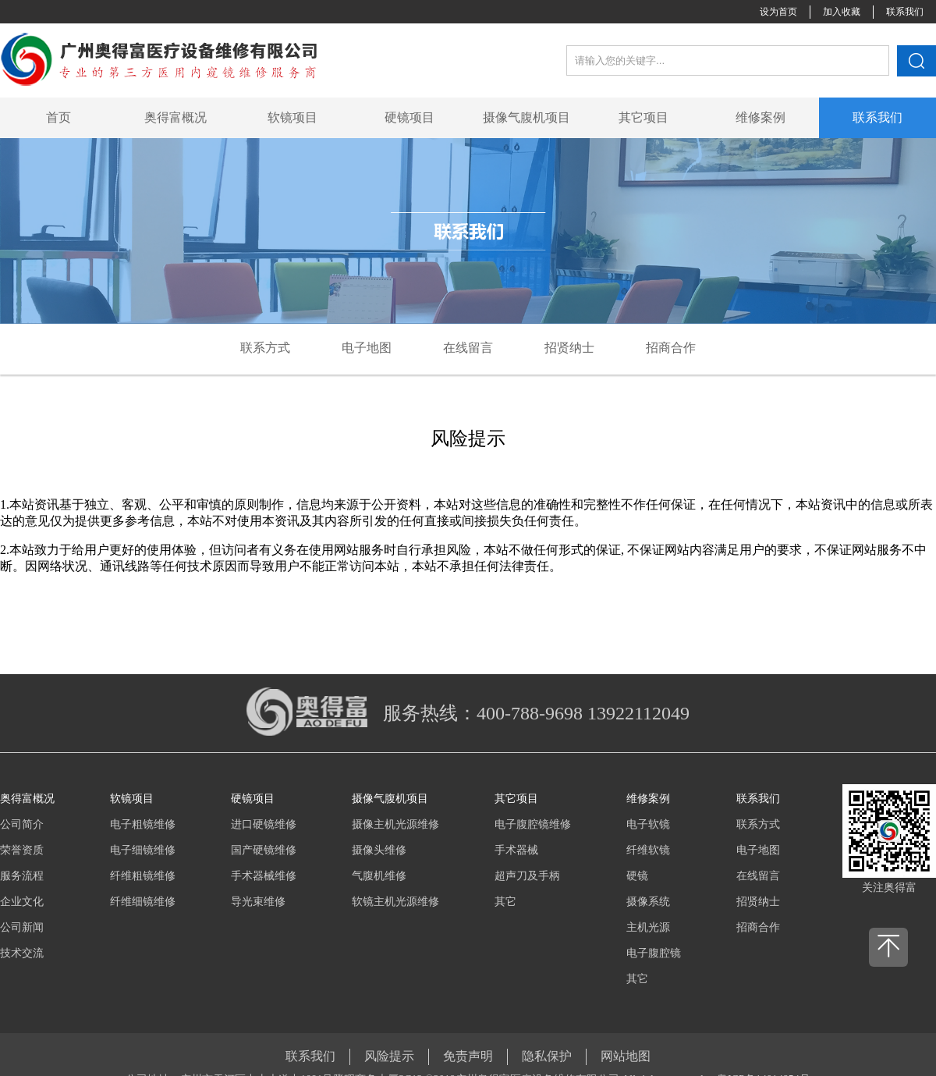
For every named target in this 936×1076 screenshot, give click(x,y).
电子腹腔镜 (653, 953)
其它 (505, 901)
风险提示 (389, 1056)
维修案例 (760, 117)
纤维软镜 (648, 850)
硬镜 (637, 876)
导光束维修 (258, 901)
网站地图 (626, 1056)
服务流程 (22, 876)
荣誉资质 (22, 850)
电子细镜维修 (143, 850)
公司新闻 (22, 927)
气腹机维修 (379, 876)
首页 (58, 117)
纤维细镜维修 (143, 901)
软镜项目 (292, 117)
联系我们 (905, 11)
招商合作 (758, 927)
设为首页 (778, 11)
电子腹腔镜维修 (533, 824)
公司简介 (22, 824)
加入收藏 (841, 11)
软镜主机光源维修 (395, 901)
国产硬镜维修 (263, 850)
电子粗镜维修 (143, 824)
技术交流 (22, 953)
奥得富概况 (175, 117)
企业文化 (22, 901)
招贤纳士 (758, 901)
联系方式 (758, 824)
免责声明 (468, 1056)
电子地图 (758, 850)
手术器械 (516, 850)
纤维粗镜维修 (143, 876)
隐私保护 (547, 1056)
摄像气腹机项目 (526, 117)
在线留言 (758, 876)
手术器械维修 (263, 876)
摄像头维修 (379, 850)
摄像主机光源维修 (395, 824)
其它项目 (643, 117)
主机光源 (648, 927)
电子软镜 (648, 824)
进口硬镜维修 (263, 824)
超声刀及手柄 (527, 876)
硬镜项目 (409, 117)
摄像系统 (648, 901)
